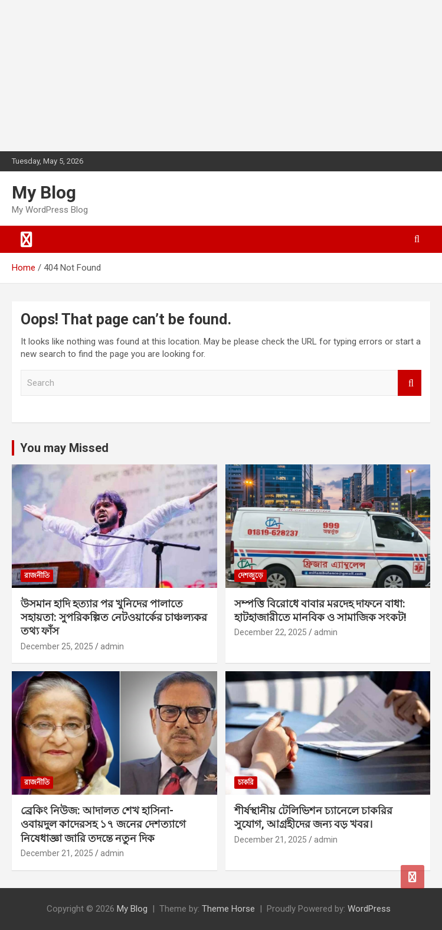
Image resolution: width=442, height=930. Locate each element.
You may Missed (64, 448)
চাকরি (246, 782)
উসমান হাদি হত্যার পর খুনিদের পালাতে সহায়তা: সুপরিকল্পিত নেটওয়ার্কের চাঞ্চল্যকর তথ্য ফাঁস (114, 617)
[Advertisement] (88, 74)
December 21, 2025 (57, 853)
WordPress (369, 908)
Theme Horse (228, 908)
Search (409, 383)
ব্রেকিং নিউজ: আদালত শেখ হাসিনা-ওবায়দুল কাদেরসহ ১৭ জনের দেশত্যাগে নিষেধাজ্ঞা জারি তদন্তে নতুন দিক (103, 824)
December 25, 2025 (57, 646)
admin (112, 646)
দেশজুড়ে (250, 575)
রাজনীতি (37, 575)
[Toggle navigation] (26, 239)
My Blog (44, 192)
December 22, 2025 (270, 632)
